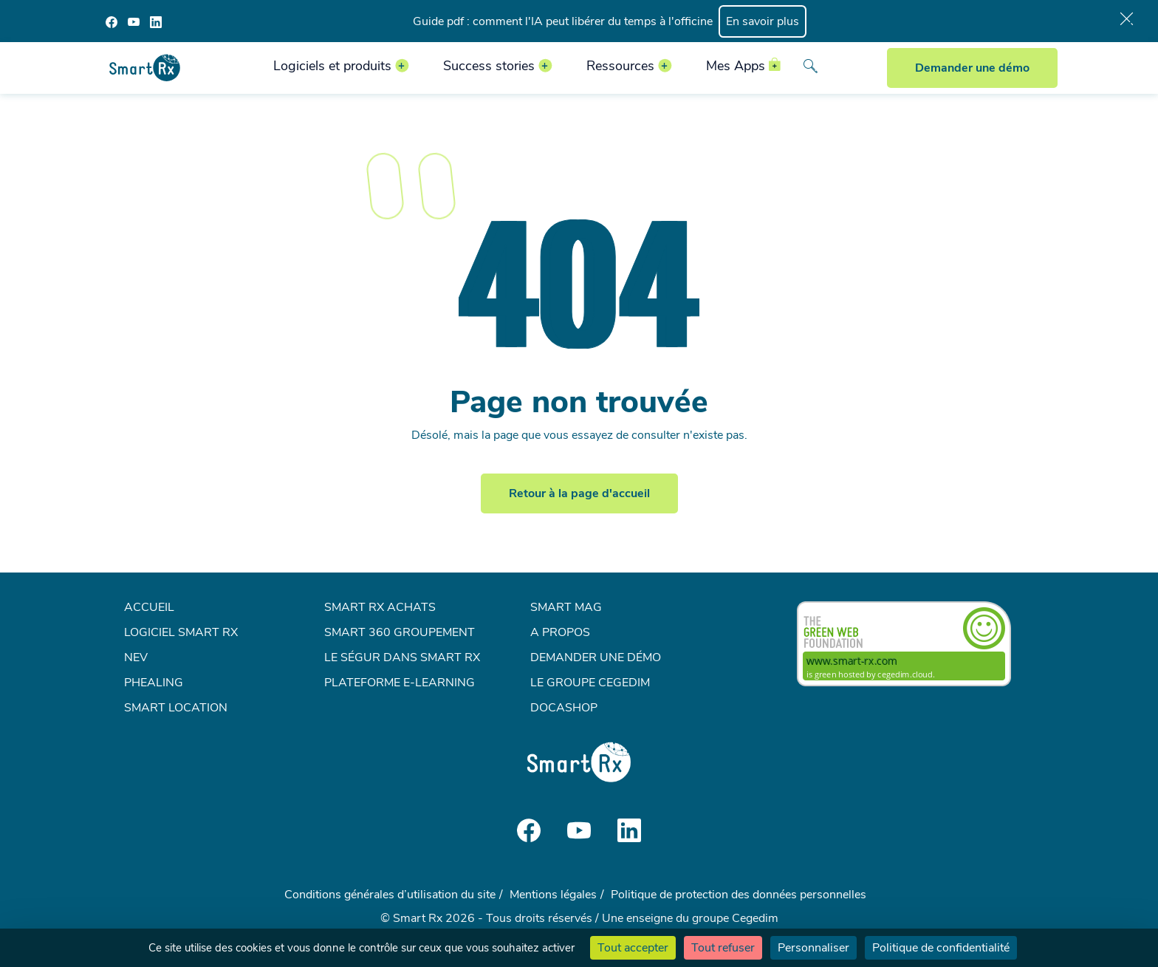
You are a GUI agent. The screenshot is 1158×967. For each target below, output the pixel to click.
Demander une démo (972, 68)
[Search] (810, 68)
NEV (136, 657)
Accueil (149, 607)
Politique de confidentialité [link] (941, 948)
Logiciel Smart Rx (181, 632)
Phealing (153, 682)
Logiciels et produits (332, 66)
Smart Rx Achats (380, 607)
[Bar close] (1126, 21)
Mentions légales (553, 894)
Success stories (489, 66)
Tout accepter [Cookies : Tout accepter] (632, 948)
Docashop (563, 708)
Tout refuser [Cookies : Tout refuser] (723, 948)
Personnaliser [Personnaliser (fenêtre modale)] (813, 948)
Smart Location (175, 708)
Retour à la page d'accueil (579, 493)
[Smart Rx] (144, 67)
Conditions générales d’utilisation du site (390, 894)
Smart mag (566, 607)
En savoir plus (762, 21)
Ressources (620, 66)
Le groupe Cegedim (590, 682)
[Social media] (111, 21)
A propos (560, 632)
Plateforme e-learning (399, 682)
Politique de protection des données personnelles (738, 894)
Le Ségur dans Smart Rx (402, 657)
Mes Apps (735, 66)
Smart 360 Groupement (399, 632)
